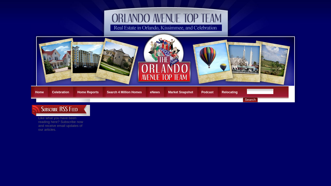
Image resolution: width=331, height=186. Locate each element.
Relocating (230, 92)
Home (39, 92)
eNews (155, 92)
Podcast (207, 92)
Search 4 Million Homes (124, 92)
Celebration (60, 92)
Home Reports (88, 92)
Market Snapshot (180, 92)
